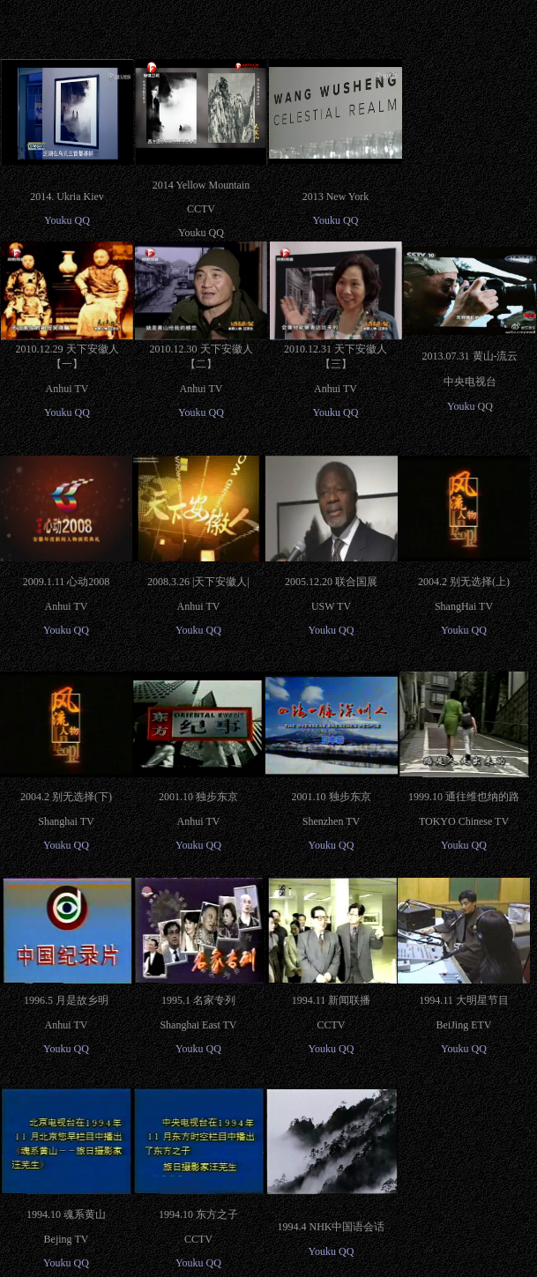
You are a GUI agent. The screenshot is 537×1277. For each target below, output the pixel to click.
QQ (82, 220)
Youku (57, 220)
